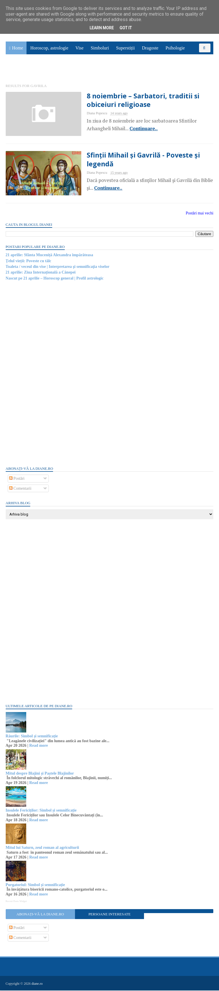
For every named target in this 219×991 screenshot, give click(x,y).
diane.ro (37, 984)
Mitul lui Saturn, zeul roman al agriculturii (42, 848)
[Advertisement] (48, 373)
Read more (38, 746)
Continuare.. (139, 129)
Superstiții (125, 48)
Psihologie (175, 48)
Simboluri (100, 48)
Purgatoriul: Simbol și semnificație (35, 886)
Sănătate (17, 70)
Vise (80, 48)
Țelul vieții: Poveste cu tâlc (28, 262)
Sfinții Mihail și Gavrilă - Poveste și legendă (139, 160)
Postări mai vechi (199, 214)
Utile (36, 70)
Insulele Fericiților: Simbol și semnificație (41, 811)
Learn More (102, 28)
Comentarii (20, 489)
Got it (125, 28)
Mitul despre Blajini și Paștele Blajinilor (40, 774)
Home (17, 48)
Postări (17, 479)
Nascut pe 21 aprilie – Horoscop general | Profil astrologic (55, 279)
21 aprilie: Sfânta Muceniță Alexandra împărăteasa (49, 256)
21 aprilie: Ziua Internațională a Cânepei (41, 273)
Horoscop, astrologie (49, 48)
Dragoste (150, 48)
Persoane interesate (109, 915)
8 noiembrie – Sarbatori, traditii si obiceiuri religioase (138, 100)
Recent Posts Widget (16, 901)
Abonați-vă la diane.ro (40, 915)
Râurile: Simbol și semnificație (32, 737)
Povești (198, 57)
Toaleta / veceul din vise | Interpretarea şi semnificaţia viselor (58, 267)
